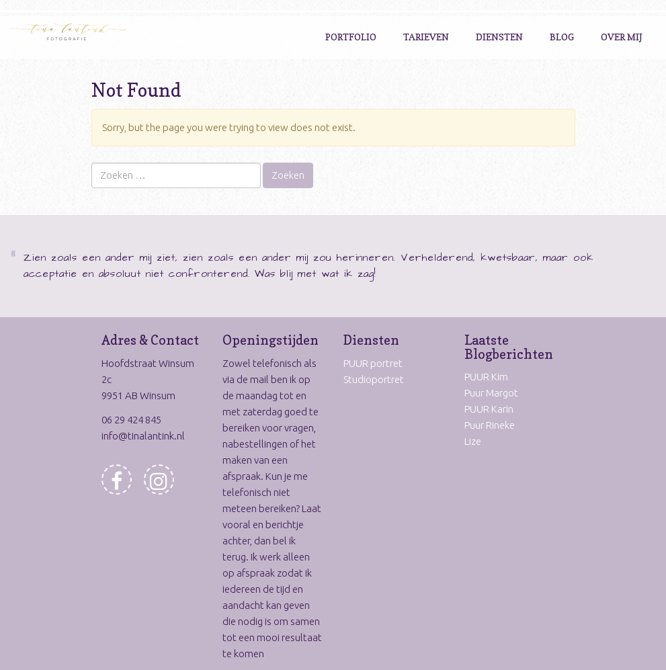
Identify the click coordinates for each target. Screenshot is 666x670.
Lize (472, 441)
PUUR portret (373, 363)
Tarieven (426, 36)
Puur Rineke (489, 425)
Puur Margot (491, 393)
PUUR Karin (488, 409)
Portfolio (350, 36)
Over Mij (621, 36)
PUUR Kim (486, 376)
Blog (562, 36)
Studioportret (373, 379)
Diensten (499, 36)
